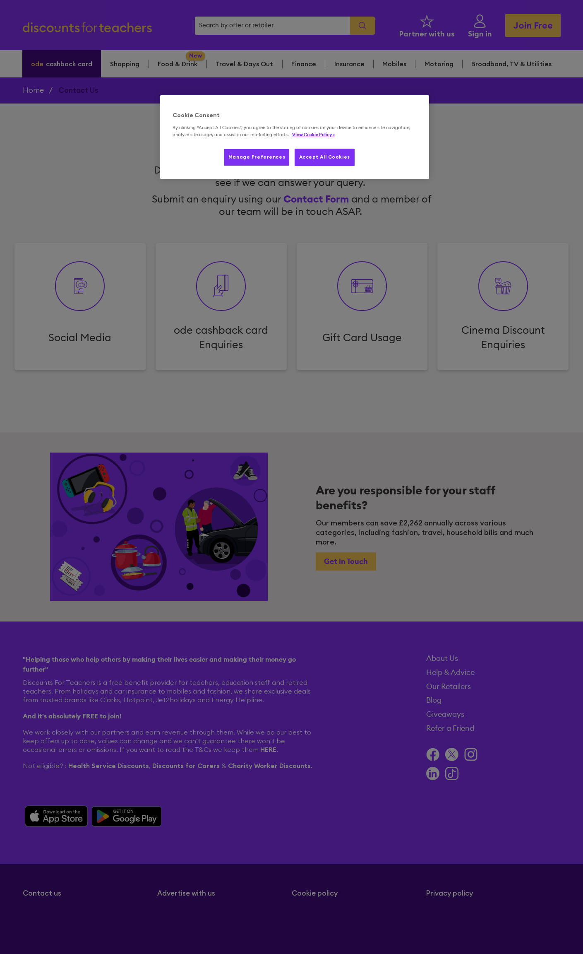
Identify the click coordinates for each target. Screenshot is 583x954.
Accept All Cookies (324, 157)
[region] (294, 137)
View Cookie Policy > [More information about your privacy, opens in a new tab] (313, 134)
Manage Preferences (256, 157)
